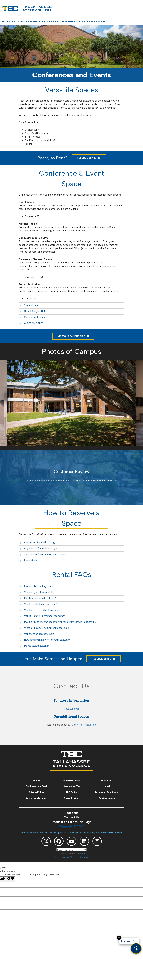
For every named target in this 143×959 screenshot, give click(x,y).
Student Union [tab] (30, 305)
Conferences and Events (92, 21)
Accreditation (71, 797)
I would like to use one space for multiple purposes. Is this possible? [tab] (59, 622)
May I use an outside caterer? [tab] (38, 598)
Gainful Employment (36, 797)
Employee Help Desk (36, 786)
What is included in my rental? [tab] (38, 604)
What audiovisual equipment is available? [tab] (45, 628)
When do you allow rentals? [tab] (37, 592)
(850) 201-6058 (71, 708)
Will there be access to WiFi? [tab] (37, 634)
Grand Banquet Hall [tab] (33, 311)
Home (5, 21)
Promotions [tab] (28, 560)
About (14, 21)
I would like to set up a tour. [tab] (37, 586)
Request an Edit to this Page (71, 822)
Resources (107, 780)
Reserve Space (86, 157)
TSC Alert (36, 780)
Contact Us (71, 817)
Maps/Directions (71, 780)
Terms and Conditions (106, 792)
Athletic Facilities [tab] (31, 323)
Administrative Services (64, 21)
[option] (71, 403)
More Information (112, 832)
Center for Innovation (84, 724)
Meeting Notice (106, 797)
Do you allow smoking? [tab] (34, 645)
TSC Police (71, 792)
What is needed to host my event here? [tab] (43, 610)
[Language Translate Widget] (71, 849)
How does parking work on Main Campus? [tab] (45, 639)
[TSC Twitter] (46, 841)
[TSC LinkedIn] (84, 841)
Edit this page (62, 856)
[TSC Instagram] (97, 841)
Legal (107, 786)
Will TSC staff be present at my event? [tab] (42, 616)
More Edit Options (79, 856)
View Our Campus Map (71, 336)
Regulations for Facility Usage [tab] (38, 548)
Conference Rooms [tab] (32, 317)
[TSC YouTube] (71, 841)
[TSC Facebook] (59, 841)
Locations (71, 813)
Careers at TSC (71, 786)
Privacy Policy (36, 792)
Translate (77, 853)
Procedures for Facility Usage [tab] (38, 542)
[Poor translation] (10, 879)
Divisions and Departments (34, 21)
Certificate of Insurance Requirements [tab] (43, 554)
